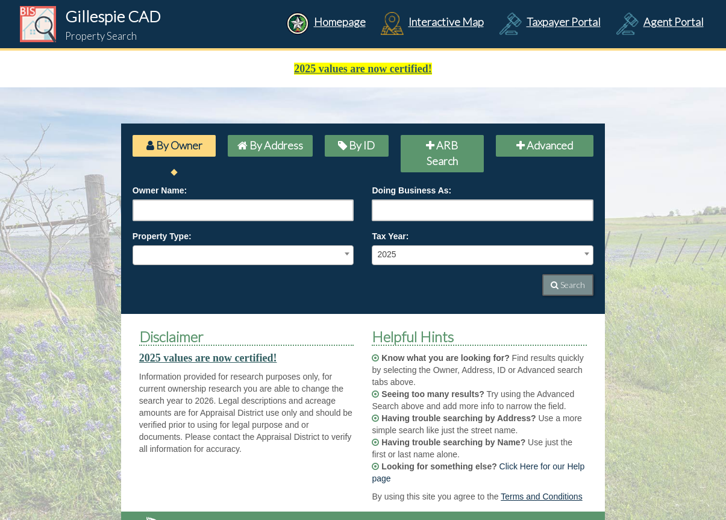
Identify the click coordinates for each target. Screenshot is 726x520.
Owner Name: (160, 190)
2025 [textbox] (386, 254)
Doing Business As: (411, 190)
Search (568, 285)
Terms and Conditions (541, 496)
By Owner (174, 145)
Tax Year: (390, 236)
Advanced (544, 145)
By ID (356, 145)
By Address (270, 145)
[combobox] (243, 255)
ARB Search (442, 153)
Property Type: (162, 236)
